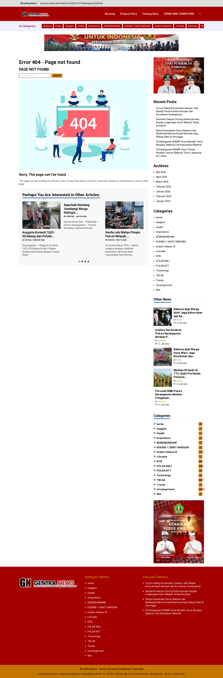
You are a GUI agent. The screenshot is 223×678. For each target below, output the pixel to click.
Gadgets (69, 26)
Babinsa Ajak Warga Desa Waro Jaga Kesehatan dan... (186, 353)
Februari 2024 (163, 196)
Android (47, 26)
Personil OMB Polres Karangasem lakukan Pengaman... (168, 394)
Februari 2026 (163, 186)
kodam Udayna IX (163, 26)
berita (58, 26)
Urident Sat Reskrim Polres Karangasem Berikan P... (168, 333)
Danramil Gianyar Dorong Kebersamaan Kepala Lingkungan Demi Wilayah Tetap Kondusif (177, 122)
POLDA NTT (162, 265)
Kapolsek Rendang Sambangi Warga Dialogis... (77, 208)
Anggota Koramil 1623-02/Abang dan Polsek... (38, 234)
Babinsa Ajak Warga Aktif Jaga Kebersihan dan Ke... (188, 313)
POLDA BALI (163, 260)
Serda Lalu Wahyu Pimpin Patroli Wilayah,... (122, 234)
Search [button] (57, 75)
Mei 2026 (161, 172)
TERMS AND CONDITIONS (178, 13)
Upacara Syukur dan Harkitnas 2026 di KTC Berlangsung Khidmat (71, 3)
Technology (162, 270)
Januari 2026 (163, 191)
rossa (28, 240)
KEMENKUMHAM (112, 26)
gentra (70, 216)
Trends (160, 280)
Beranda (110, 13)
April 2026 (161, 176)
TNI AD (160, 275)
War (158, 289)
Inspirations (94, 26)
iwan (178, 320)
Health (81, 26)
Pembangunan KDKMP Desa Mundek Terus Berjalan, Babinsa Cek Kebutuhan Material (179, 143)
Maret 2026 (162, 181)
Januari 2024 (163, 201)
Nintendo (192, 26)
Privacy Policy (128, 13)
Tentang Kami (150, 13)
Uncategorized (164, 285)
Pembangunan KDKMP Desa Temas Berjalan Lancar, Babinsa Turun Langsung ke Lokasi (178, 152)
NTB (203, 26)
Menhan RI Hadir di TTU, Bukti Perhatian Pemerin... (187, 374)
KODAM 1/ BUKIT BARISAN (138, 26)
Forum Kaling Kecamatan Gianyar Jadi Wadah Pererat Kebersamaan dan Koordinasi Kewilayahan (177, 111)
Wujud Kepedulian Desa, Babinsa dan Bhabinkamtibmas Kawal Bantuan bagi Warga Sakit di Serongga (177, 133)
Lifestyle (180, 26)
